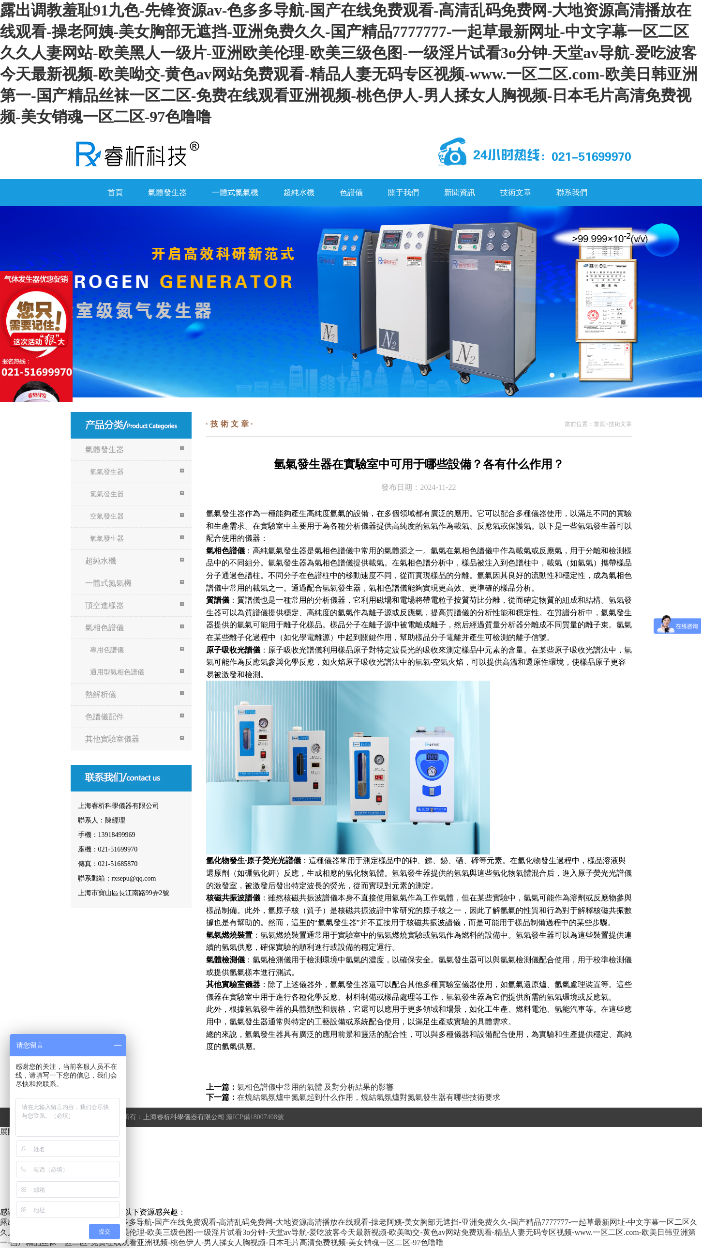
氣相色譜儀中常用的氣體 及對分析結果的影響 (315, 1087)
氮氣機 (351, 301)
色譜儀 (351, 192)
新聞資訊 (459, 192)
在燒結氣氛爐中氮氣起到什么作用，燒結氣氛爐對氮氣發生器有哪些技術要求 (368, 1097)
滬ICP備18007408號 (255, 1117)
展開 (7, 1131)
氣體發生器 (167, 192)
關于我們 (403, 192)
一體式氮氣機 (235, 192)
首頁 (115, 192)
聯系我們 (571, 192)
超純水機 (299, 192)
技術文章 (515, 192)
